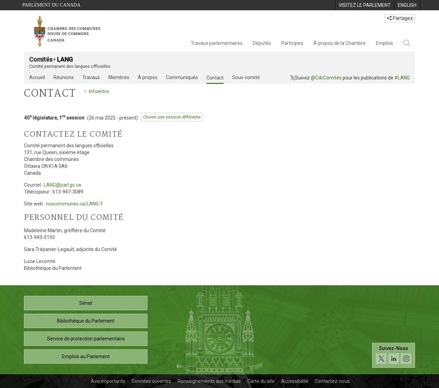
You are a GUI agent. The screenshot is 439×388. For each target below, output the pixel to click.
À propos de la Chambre (339, 43)
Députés (262, 43)
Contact (215, 77)
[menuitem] (364, 5)
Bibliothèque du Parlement (86, 321)
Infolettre (95, 91)
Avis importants (108, 381)
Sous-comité (246, 77)
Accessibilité (294, 381)
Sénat (85, 303)
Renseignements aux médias (209, 381)
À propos (147, 77)
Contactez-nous (332, 381)
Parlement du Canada (51, 5)
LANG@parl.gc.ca (62, 185)
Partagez (400, 18)
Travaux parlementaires (216, 43)
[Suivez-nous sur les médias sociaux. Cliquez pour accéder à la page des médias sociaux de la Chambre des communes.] (393, 355)
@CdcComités (326, 77)
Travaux (91, 77)
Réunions (64, 77)
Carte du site (261, 381)
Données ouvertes (151, 381)
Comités (40, 59)
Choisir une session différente (172, 117)
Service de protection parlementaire (86, 338)
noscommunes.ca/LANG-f (74, 203)
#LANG (402, 77)
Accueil (37, 77)
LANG (65, 59)
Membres (118, 77)
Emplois (384, 43)
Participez (292, 43)
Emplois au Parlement (86, 356)
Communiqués (182, 77)
